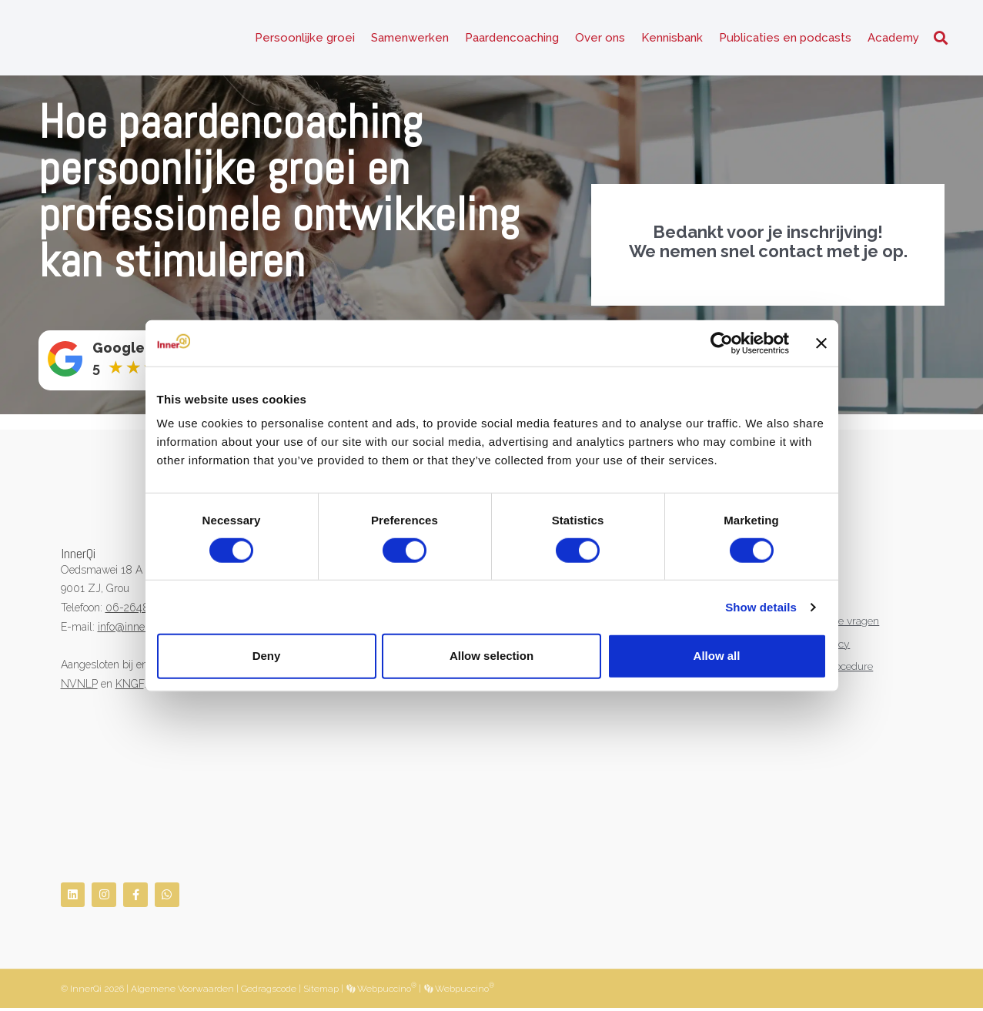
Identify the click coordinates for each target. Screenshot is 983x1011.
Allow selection (491, 655)
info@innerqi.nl (133, 628)
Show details (761, 607)
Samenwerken (410, 38)
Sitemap (321, 991)
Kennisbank (672, 38)
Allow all (717, 655)
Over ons (600, 38)
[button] (941, 39)
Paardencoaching (512, 38)
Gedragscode (268, 991)
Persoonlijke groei (305, 38)
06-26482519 (137, 609)
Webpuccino (385, 991)
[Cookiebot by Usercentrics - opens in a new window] (721, 342)
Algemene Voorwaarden (182, 991)
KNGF (129, 685)
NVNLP (79, 685)
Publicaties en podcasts (785, 38)
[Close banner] (821, 342)
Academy (893, 38)
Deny (266, 655)
